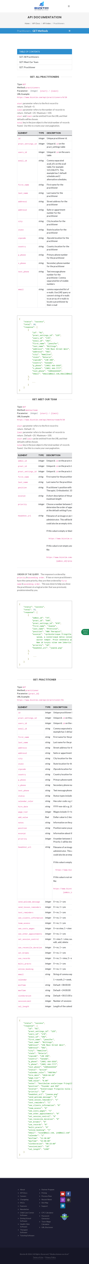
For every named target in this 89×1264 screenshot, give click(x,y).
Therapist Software (24, 1231)
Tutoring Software (27, 1235)
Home (27, 23)
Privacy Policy (50, 1257)
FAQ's (22, 1203)
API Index (47, 23)
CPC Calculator (47, 1213)
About (22, 1189)
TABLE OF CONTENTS (29, 51)
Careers (23, 1196)
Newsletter (24, 1209)
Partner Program (47, 1189)
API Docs (36, 23)
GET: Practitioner (27, 67)
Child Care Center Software (27, 1214)
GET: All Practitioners (29, 57)
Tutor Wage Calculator (46, 1222)
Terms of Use (38, 1257)
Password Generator (45, 1217)
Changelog (24, 1199)
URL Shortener (47, 1227)
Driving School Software (25, 1219)
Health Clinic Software (25, 1225)
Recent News (46, 1199)
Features (23, 1206)
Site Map (44, 1203)
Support (44, 1206)
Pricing (44, 1193)
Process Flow (46, 1196)
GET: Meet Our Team (28, 62)
